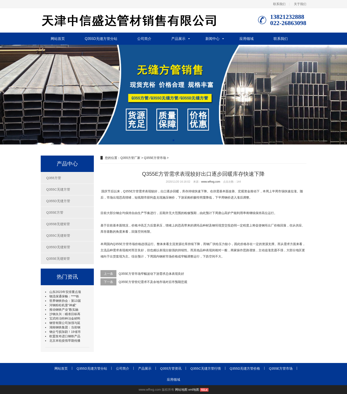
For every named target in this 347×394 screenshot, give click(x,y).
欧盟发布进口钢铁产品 (64, 336)
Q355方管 (53, 178)
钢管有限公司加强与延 (64, 323)
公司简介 (144, 39)
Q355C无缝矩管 (58, 235)
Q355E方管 (54, 212)
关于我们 (300, 4)
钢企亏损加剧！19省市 (65, 332)
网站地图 (181, 389)
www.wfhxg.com (210, 181)
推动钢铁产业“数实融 (63, 309)
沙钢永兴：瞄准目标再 (64, 314)
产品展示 (178, 39)
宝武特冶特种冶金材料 (64, 318)
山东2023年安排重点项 (65, 292)
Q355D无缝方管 (58, 201)
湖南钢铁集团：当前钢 (64, 327)
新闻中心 (212, 39)
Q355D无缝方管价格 (245, 368)
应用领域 (246, 39)
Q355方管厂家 (130, 158)
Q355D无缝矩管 (58, 247)
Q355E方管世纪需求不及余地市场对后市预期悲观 (153, 282)
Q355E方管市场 (155, 158)
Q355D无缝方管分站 (101, 39)
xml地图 (193, 389)
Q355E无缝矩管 (58, 258)
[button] (173, 140)
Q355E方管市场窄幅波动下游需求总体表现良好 (151, 273)
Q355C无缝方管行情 (205, 368)
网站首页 (58, 39)
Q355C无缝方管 (58, 189)
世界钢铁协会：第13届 (65, 300)
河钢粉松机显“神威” (62, 305)
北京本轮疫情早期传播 (64, 340)
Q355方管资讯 (171, 368)
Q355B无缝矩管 (58, 224)
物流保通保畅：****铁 (64, 296)
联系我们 (279, 4)
